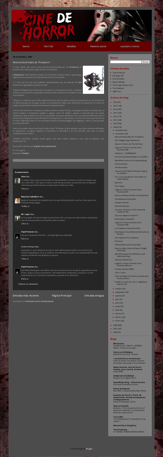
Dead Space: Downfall (124, 219)
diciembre (119, 130)
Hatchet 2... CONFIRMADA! (125, 153)
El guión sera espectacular (45, 146)
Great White (118, 371)
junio (117, 303)
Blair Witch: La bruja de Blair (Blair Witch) (129, 391)
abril (117, 310)
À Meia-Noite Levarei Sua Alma (128, 244)
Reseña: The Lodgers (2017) (124, 378)
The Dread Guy (120, 429)
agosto (118, 295)
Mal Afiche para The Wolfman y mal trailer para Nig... (130, 255)
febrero (118, 317)
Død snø (118, 182)
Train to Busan (119, 72)
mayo (117, 306)
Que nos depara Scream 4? (126, 215)
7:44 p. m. (25, 258)
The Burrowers (121, 167)
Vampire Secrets (122, 202)
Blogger (89, 448)
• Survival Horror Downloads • (127, 358)
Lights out (117, 91)
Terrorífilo (118, 417)
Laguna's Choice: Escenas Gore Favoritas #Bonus (128, 264)
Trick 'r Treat (120, 272)
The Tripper (120, 186)
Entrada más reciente (26, 295)
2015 (115, 105)
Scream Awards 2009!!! (124, 269)
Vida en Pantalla (120, 406)
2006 (115, 332)
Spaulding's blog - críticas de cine (129, 382)
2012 (115, 116)
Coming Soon (18, 74)
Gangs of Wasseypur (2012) (124, 402)
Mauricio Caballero (30, 196)
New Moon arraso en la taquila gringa (131, 160)
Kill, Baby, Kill (118, 75)
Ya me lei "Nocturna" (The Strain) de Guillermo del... (130, 210)
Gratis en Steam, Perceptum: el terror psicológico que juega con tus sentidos (129, 362)
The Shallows (118, 88)
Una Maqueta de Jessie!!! (125, 199)
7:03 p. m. (25, 188)
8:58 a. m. (25, 279)
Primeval (118, 241)
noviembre (120, 133)
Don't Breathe (118, 79)
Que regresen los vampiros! (127, 237)
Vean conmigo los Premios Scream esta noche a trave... (131, 277)
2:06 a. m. (25, 223)
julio (117, 299)
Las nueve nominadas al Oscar (125, 384)
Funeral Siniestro (122, 206)
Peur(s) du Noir (121, 164)
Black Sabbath (119, 82)
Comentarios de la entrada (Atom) (39, 301)
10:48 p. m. (25, 206)
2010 (115, 123)
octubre (118, 288)
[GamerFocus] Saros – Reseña (125, 354)
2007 (115, 328)
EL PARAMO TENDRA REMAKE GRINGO (128, 432)
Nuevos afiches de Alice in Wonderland (131, 195)
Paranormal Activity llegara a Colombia (131, 156)
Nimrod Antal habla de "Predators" (129, 137)
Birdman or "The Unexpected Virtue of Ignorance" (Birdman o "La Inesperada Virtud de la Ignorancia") (129, 410)
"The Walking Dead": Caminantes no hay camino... (129, 420)
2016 (115, 102)
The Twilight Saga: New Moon (127, 140)
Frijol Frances (27, 231)
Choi (23, 176)
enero (118, 320)
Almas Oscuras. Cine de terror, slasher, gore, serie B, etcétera (127, 368)
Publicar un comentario (28, 284)
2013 (115, 113)
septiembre (120, 292)
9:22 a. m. (25, 238)
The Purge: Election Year (123, 85)
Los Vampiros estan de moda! (127, 228)
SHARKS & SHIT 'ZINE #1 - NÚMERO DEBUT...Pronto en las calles (127, 347)
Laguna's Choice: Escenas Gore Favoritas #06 (128, 148)
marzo (118, 313)
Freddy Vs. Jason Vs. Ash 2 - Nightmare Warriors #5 (131, 283)
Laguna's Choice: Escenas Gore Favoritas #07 (128, 190)
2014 (115, 109)
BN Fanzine (118, 343)
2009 (115, 127)
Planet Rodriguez (121, 388)
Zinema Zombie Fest (123, 259)
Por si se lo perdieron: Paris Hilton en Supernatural (130, 178)
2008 (115, 325)
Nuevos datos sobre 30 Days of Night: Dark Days (131, 249)
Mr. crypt (25, 214)
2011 (115, 120)
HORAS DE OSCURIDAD (123, 376)
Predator (25, 153)
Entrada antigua (94, 295)
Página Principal (61, 295)
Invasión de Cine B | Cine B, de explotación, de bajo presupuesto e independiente (129, 397)
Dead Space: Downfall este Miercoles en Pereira (132, 233)
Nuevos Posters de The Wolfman (129, 144)
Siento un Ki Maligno (123, 352)
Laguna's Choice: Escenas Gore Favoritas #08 (128, 223)
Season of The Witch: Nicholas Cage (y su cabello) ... (131, 172)
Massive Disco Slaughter (124, 425)
